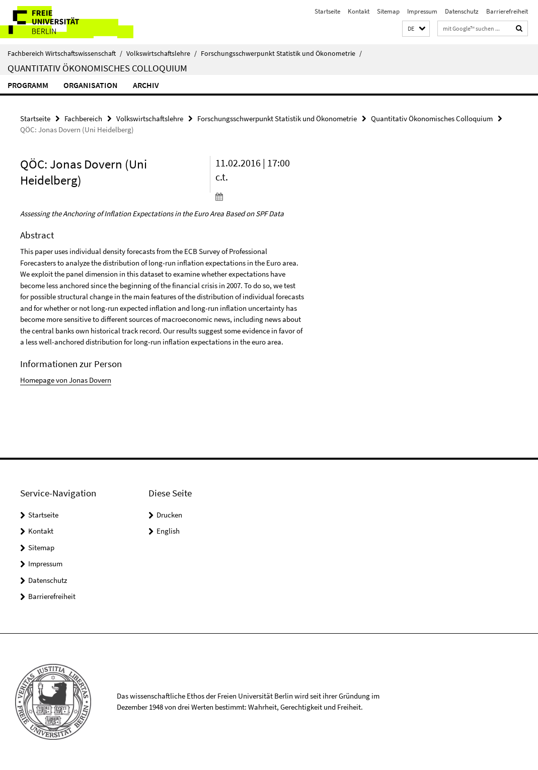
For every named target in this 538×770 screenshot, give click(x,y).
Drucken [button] (169, 515)
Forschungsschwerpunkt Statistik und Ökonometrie (281, 53)
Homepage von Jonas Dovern (65, 380)
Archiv (146, 85)
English (168, 531)
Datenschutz (462, 11)
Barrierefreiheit (507, 11)
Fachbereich (83, 118)
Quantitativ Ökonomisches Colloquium (97, 68)
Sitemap (388, 11)
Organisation (90, 85)
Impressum (422, 11)
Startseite (327, 11)
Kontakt (358, 11)
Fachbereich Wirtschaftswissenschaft (65, 53)
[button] (416, 29)
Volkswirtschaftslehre (161, 53)
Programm (28, 85)
